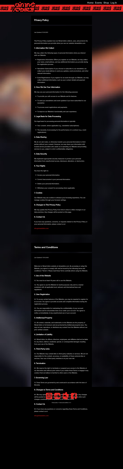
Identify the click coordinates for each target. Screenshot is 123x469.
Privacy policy (55, 467)
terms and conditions (64, 467)
